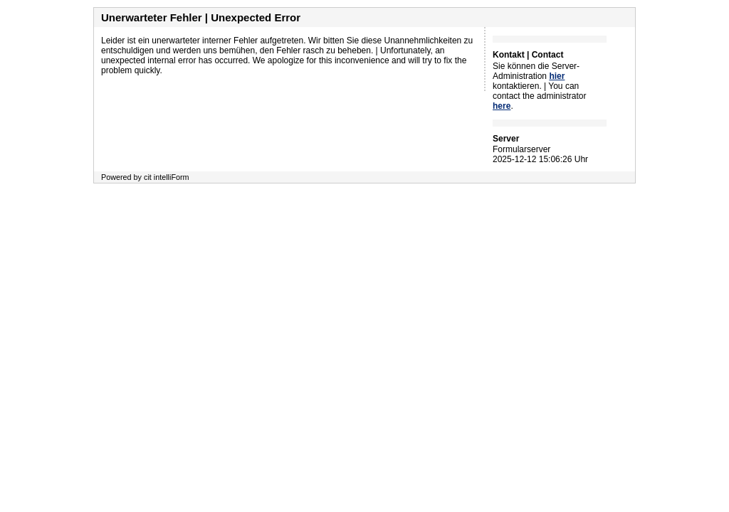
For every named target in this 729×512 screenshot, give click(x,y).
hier (557, 76)
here (501, 106)
